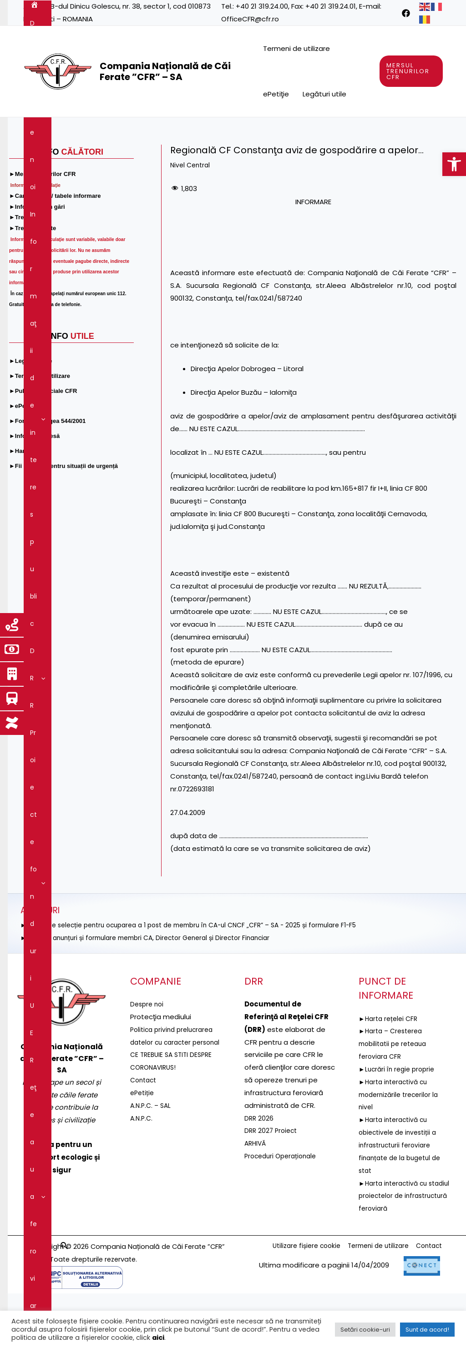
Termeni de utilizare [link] (296, 48)
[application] (90, 131)
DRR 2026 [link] (259, 1173)
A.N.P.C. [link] (142, 1185)
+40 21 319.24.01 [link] (330, 6)
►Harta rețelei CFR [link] (390, 1073)
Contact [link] (372, 158)
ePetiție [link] (143, 1160)
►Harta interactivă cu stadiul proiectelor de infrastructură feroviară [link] (398, 1250)
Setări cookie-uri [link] (365, 1329)
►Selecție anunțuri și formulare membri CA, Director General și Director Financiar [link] (155, 992)
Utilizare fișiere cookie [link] (292, 1301)
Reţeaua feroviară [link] (359, 131)
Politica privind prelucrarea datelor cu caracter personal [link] (174, 1097)
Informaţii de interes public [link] (153, 131)
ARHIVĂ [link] (256, 1198)
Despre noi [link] (73, 131)
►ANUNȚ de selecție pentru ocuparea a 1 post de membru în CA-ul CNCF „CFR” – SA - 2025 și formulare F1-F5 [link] (203, 980)
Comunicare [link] (322, 158)
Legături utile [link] (324, 94)
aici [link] (158, 1337)
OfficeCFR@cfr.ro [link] (250, 19)
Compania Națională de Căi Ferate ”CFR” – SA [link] (165, 71)
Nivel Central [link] (191, 220)
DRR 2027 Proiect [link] (272, 1185)
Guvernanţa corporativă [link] (145, 158)
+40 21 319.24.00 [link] (262, 6)
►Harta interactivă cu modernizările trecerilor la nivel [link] (402, 1149)
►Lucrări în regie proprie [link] (399, 1124)
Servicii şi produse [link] (62, 158)
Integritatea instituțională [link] (240, 158)
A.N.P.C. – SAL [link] (152, 1173)
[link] (454, 164)
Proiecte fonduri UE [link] (280, 131)
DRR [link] (223, 131)
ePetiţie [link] (276, 94)
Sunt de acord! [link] (427, 1329)
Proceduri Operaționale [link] (283, 1211)
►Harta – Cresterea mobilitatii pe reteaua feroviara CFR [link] (396, 1098)
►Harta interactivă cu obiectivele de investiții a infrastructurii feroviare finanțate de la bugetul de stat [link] (403, 1200)
